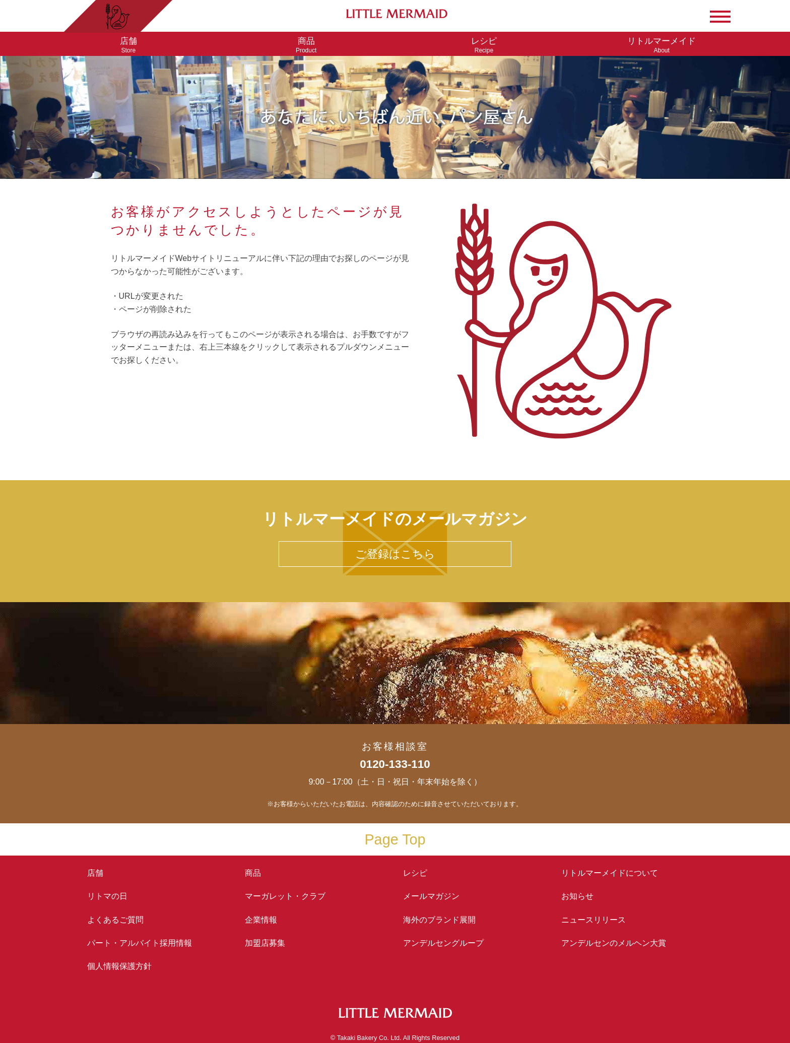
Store (128, 45)
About (662, 45)
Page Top (394, 839)
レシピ (419, 873)
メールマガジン (431, 896)
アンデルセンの (613, 943)
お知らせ (577, 896)
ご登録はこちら (395, 554)
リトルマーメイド (609, 873)
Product (306, 45)
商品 (253, 873)
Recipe (484, 45)
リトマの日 (107, 896)
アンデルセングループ (447, 943)
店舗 (95, 873)
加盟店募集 (269, 943)
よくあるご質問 (115, 920)
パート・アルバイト (139, 943)
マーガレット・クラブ (285, 896)
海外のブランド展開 (439, 920)
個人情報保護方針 (119, 966)
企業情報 (261, 920)
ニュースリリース (593, 920)
